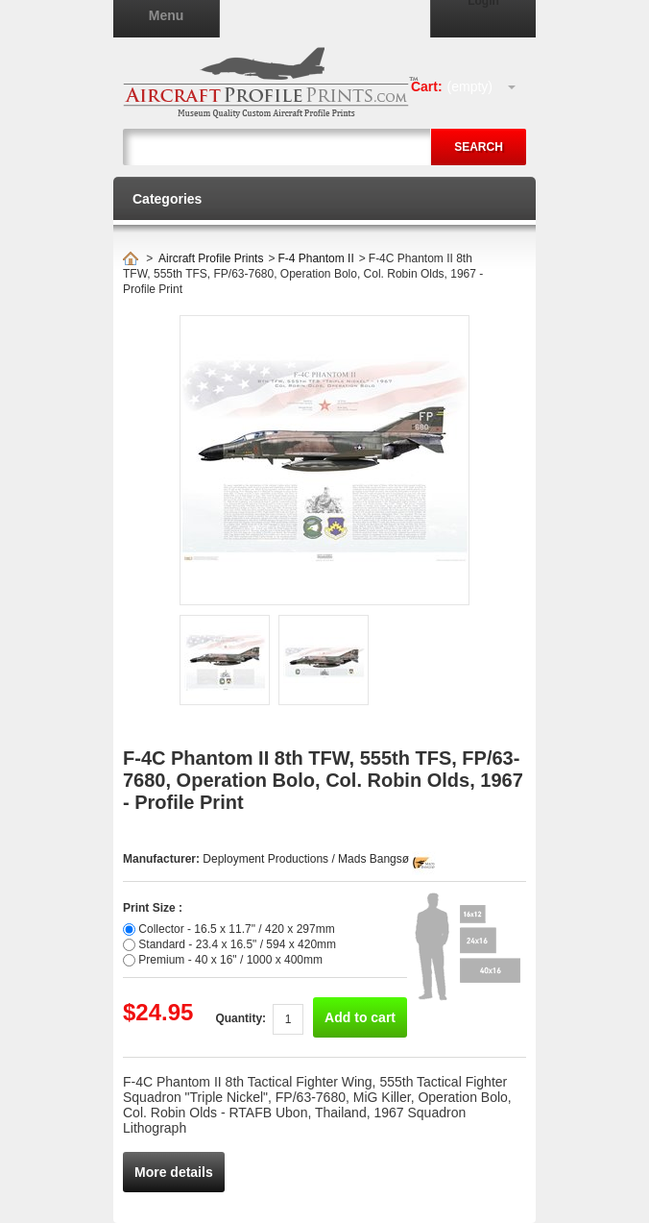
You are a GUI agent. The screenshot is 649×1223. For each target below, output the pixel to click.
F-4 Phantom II (315, 258)
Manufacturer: (163, 859)
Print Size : (152, 908)
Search (478, 147)
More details (173, 1172)
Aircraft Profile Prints (210, 258)
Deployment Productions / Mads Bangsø (306, 859)
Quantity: (240, 1018)
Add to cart (360, 1017)
